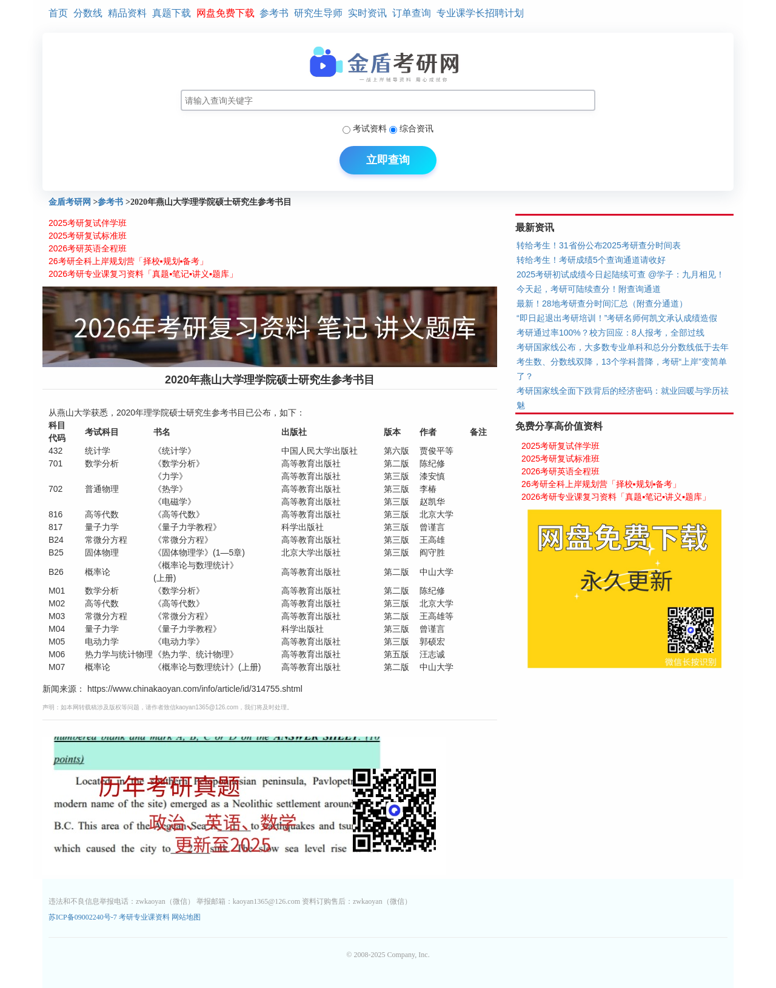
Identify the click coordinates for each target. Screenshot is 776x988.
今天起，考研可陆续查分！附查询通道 (589, 289)
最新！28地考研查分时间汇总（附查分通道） (602, 303)
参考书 (274, 13)
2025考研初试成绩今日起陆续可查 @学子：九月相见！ (620, 274)
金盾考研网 (69, 202)
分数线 (87, 13)
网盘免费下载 (225, 13)
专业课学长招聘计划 (480, 13)
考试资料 (370, 128)
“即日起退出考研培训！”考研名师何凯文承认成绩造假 (617, 318)
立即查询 (388, 160)
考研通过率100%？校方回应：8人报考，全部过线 (610, 332)
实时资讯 (367, 13)
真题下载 (171, 13)
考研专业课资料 (144, 917)
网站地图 (186, 917)
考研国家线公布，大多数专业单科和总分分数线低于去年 (623, 347)
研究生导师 (318, 13)
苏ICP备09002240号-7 (83, 917)
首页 (58, 13)
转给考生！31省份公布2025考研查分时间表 (599, 245)
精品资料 (127, 13)
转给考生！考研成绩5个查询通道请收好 (591, 260)
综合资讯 (416, 128)
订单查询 (411, 13)
